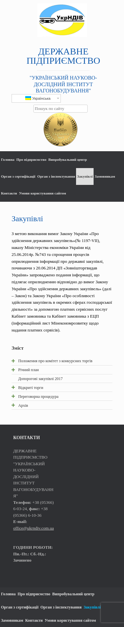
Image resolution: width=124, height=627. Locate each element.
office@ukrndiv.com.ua (33, 528)
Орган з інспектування (56, 176)
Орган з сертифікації (18, 176)
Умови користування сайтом (42, 193)
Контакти (9, 193)
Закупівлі (85, 176)
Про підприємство (32, 159)
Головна (8, 159)
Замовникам (105, 176)
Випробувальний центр (67, 159)
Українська (37, 98)
